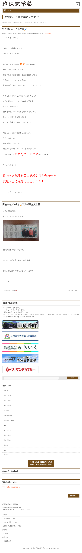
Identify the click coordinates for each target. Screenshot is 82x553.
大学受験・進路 (9, 420)
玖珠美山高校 (8, 440)
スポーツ (6, 454)
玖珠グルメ (7, 430)
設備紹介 (5, 530)
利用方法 (5, 537)
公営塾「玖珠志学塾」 (38, 548)
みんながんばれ (73, 291)
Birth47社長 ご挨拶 (10, 522)
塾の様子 (6, 410)
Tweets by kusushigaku (11, 487)
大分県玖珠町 (8, 415)
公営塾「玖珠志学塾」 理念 (11, 526)
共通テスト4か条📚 (9, 291)
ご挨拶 (4, 515)
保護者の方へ (8, 541)
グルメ (6, 391)
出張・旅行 (7, 396)
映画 (5, 425)
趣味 (5, 450)
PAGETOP (74, 496)
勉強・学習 (7, 400)
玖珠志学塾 (48, 33)
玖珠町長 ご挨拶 (10, 518)
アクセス (5, 533)
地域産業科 (7, 405)
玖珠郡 (6, 445)
